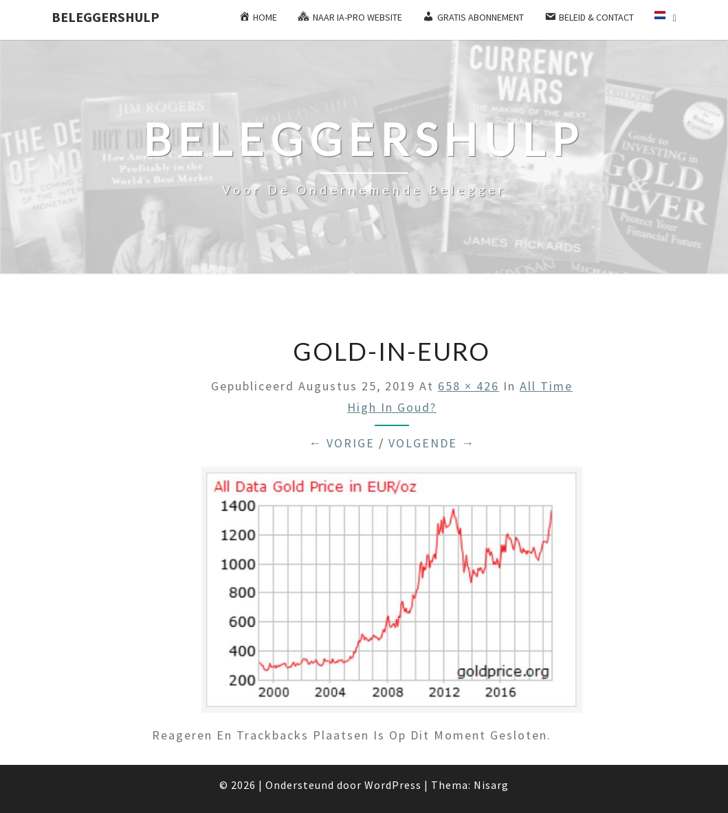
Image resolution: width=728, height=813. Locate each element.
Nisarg (491, 785)
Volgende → (431, 443)
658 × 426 (468, 386)
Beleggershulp (105, 16)
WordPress (392, 785)
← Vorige (342, 443)
